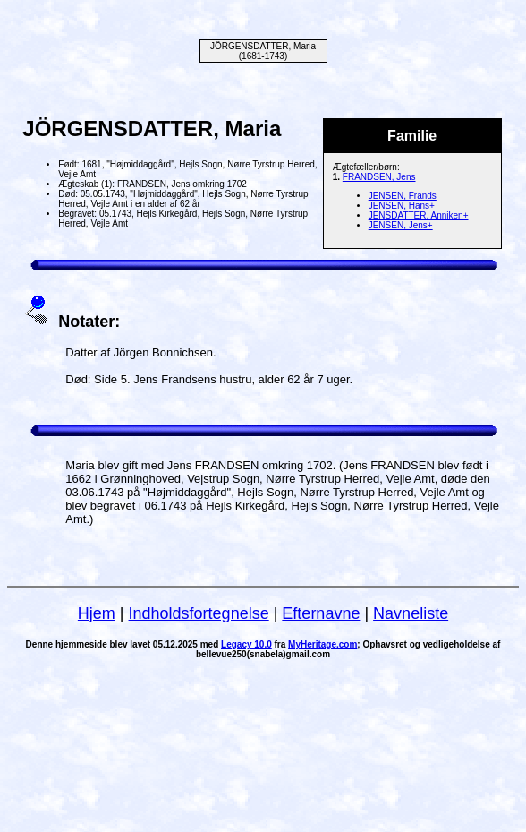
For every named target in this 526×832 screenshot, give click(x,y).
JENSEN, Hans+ (402, 205)
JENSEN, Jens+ (401, 225)
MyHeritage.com (322, 644)
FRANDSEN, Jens (379, 177)
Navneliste (410, 613)
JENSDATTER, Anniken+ (419, 215)
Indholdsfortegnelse (199, 613)
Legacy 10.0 (246, 644)
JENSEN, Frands (403, 196)
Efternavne (321, 613)
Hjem (96, 613)
